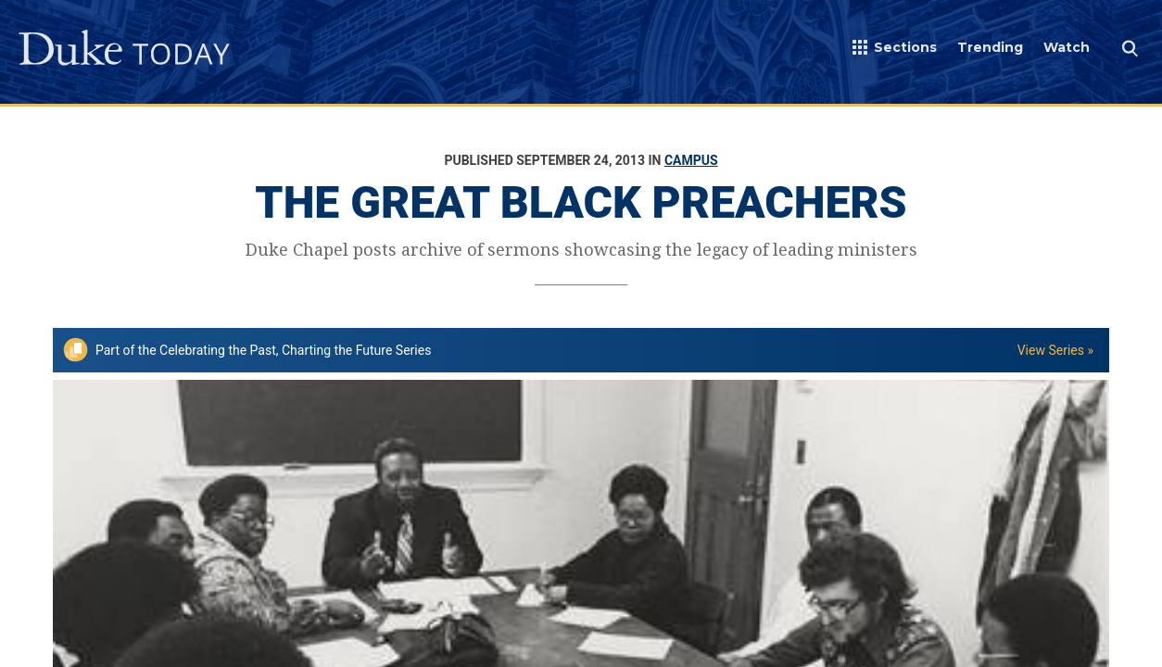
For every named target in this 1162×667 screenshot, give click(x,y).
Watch (1066, 47)
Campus (691, 160)
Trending (990, 47)
